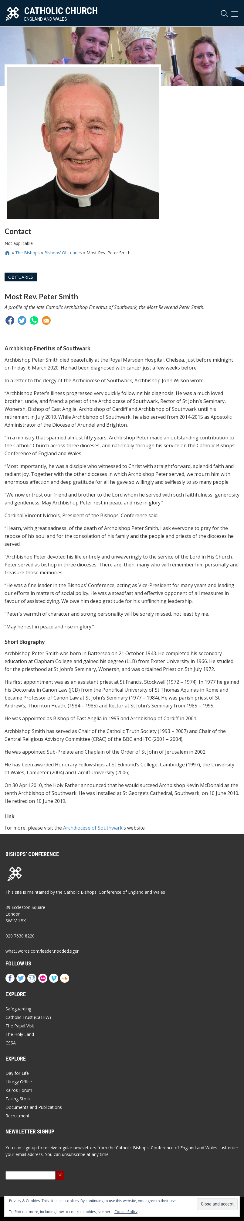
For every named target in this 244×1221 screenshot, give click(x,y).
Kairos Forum (18, 1090)
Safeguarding (18, 1009)
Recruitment (17, 1116)
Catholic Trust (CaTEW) (28, 1017)
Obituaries (20, 277)
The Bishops (27, 253)
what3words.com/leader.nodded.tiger (42, 951)
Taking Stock (18, 1099)
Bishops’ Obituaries (63, 253)
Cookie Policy (125, 1211)
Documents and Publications (33, 1107)
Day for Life (17, 1073)
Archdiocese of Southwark (93, 827)
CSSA (10, 1043)
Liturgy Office (18, 1082)
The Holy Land (19, 1034)
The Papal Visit (19, 1026)
